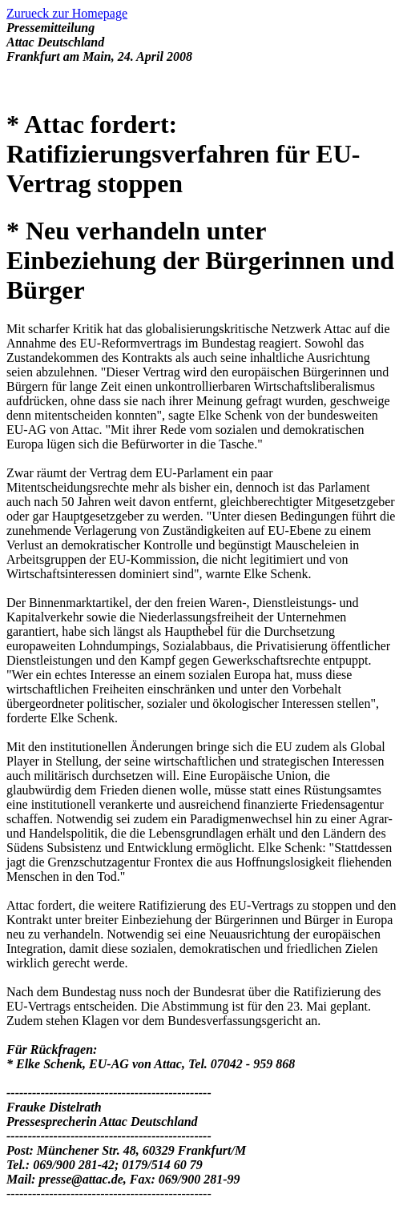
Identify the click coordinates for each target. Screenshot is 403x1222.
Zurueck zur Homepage (66, 13)
